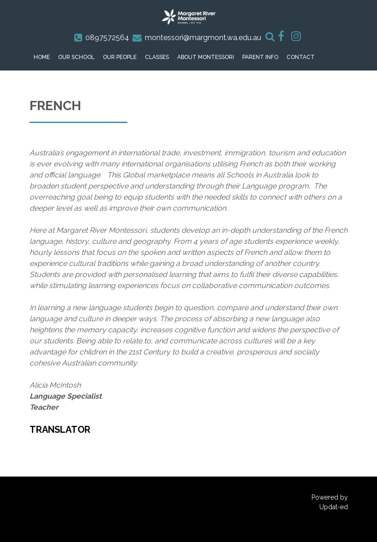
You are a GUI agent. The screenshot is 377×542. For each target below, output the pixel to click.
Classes (157, 57)
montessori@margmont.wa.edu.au (203, 37)
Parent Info (260, 57)
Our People (120, 57)
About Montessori (205, 57)
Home (42, 57)
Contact (301, 57)
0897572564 (107, 37)
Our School (76, 57)
